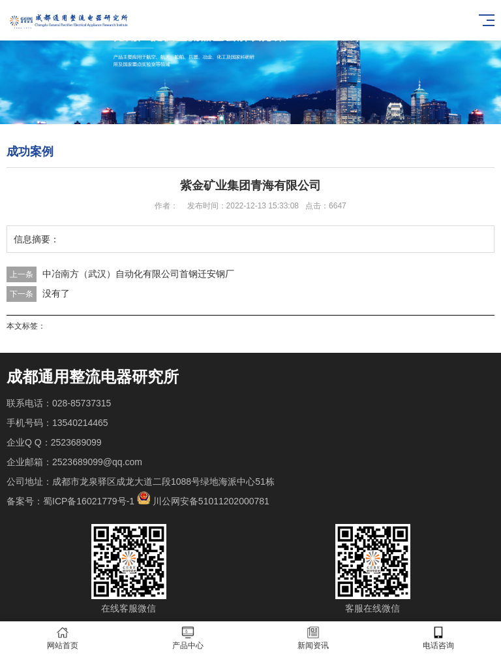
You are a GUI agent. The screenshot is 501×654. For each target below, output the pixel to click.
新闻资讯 (313, 638)
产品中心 (187, 638)
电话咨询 (438, 638)
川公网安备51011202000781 (211, 501)
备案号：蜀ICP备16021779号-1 (70, 501)
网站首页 (62, 638)
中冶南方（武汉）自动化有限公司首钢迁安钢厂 (138, 274)
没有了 (56, 293)
